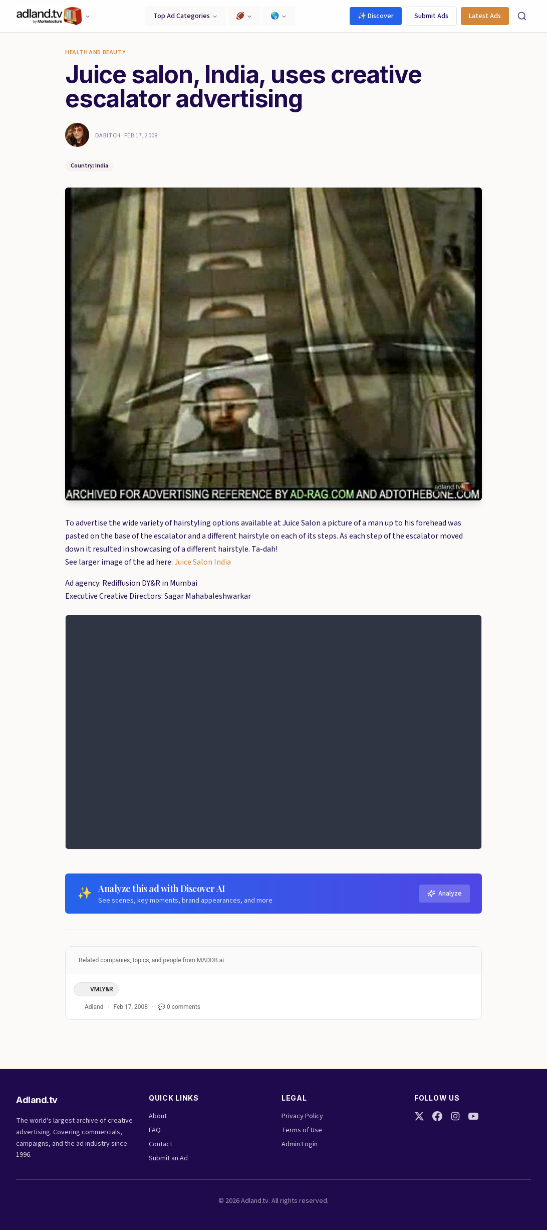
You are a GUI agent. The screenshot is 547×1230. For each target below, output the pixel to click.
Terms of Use (302, 1130)
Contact (160, 1144)
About (158, 1116)
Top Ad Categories (185, 16)
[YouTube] (473, 1116)
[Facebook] (437, 1116)
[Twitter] (419, 1116)
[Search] (522, 16)
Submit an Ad (168, 1158)
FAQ (155, 1130)
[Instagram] (455, 1116)
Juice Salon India (202, 562)
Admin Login (300, 1144)
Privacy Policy (302, 1116)
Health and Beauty (95, 53)
